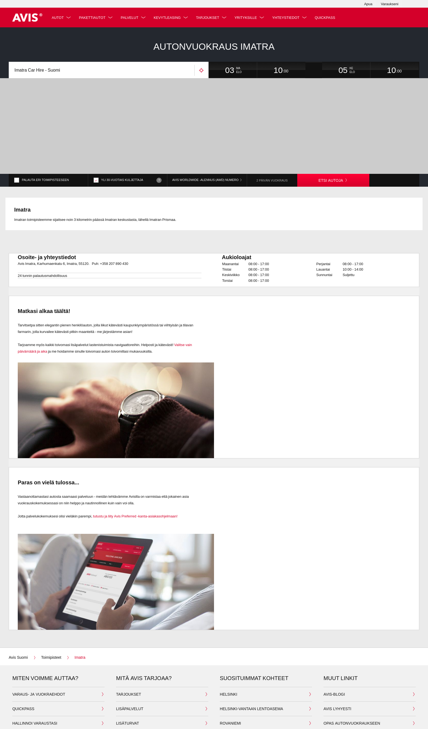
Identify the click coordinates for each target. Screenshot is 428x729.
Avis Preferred (132, 712)
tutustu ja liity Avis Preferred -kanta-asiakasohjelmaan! (135, 490)
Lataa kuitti (24, 712)
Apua (368, 3)
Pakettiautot (94, 17)
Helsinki (228, 668)
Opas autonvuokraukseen (351, 697)
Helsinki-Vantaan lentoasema (251, 683)
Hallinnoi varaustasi (34, 697)
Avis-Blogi (334, 668)
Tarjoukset (209, 17)
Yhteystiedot (287, 17)
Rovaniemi (230, 697)
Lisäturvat (127, 697)
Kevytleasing (169, 17)
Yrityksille (247, 17)
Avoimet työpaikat (342, 712)
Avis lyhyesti (337, 683)
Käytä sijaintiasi (201, 70)
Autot (60, 17)
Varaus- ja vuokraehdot (38, 668)
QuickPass (327, 17)
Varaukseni (389, 3)
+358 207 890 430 (114, 237)
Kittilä (227, 712)
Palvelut (131, 17)
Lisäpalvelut (129, 683)
